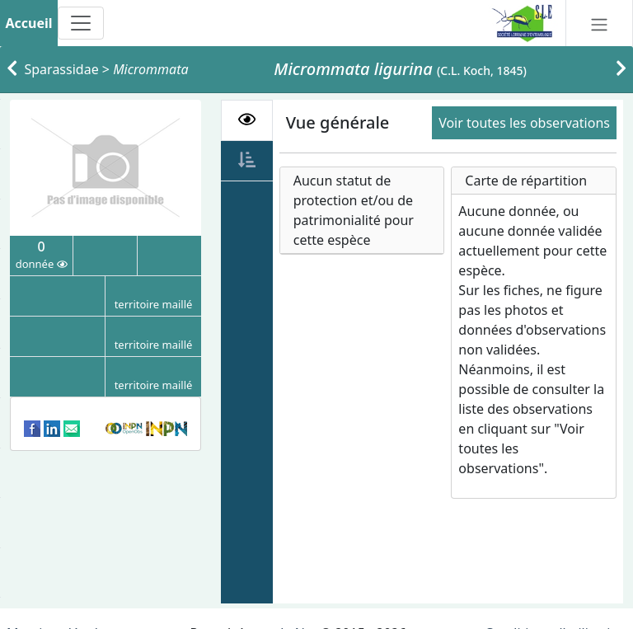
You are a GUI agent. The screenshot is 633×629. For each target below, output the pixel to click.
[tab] (247, 120)
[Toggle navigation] (81, 23)
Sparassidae (62, 69)
